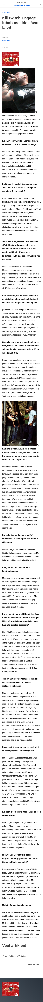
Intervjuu (6, 13)
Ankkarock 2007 (34, 965)
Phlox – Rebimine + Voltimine (14, 956)
